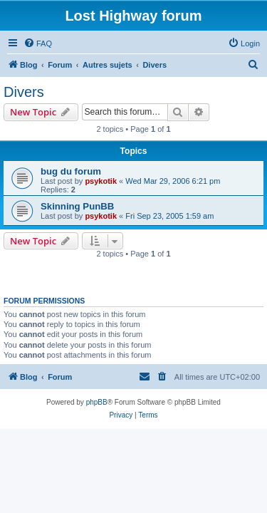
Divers (24, 92)
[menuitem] (37, 43)
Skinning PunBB (77, 206)
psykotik (101, 181)
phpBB (97, 402)
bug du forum (71, 171)
